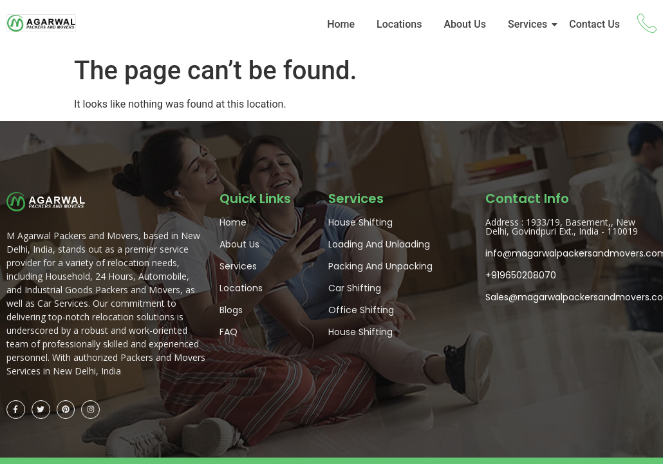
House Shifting (360, 222)
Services (530, 24)
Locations (399, 24)
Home (341, 24)
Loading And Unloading (379, 244)
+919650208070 (520, 275)
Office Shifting (361, 310)
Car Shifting (354, 288)
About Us (465, 24)
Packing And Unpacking (380, 266)
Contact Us (594, 24)
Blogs (231, 310)
